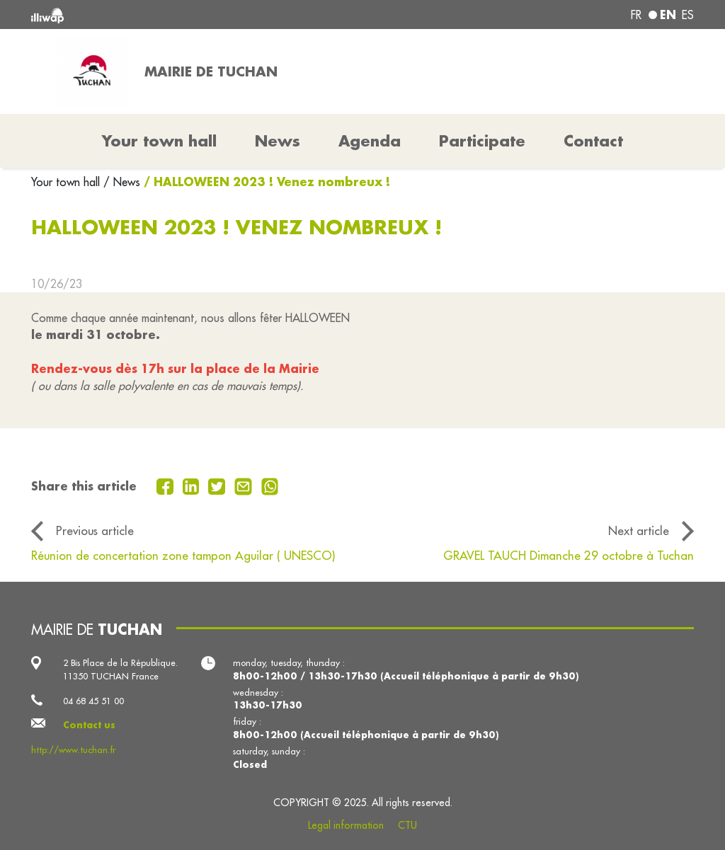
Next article (638, 530)
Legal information (346, 825)
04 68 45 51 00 (93, 700)
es (688, 15)
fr (636, 15)
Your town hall (67, 182)
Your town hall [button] (159, 141)
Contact (593, 141)
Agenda (369, 141)
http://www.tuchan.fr (73, 749)
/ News (121, 182)
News (277, 141)
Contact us (89, 724)
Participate (482, 141)
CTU (407, 825)
